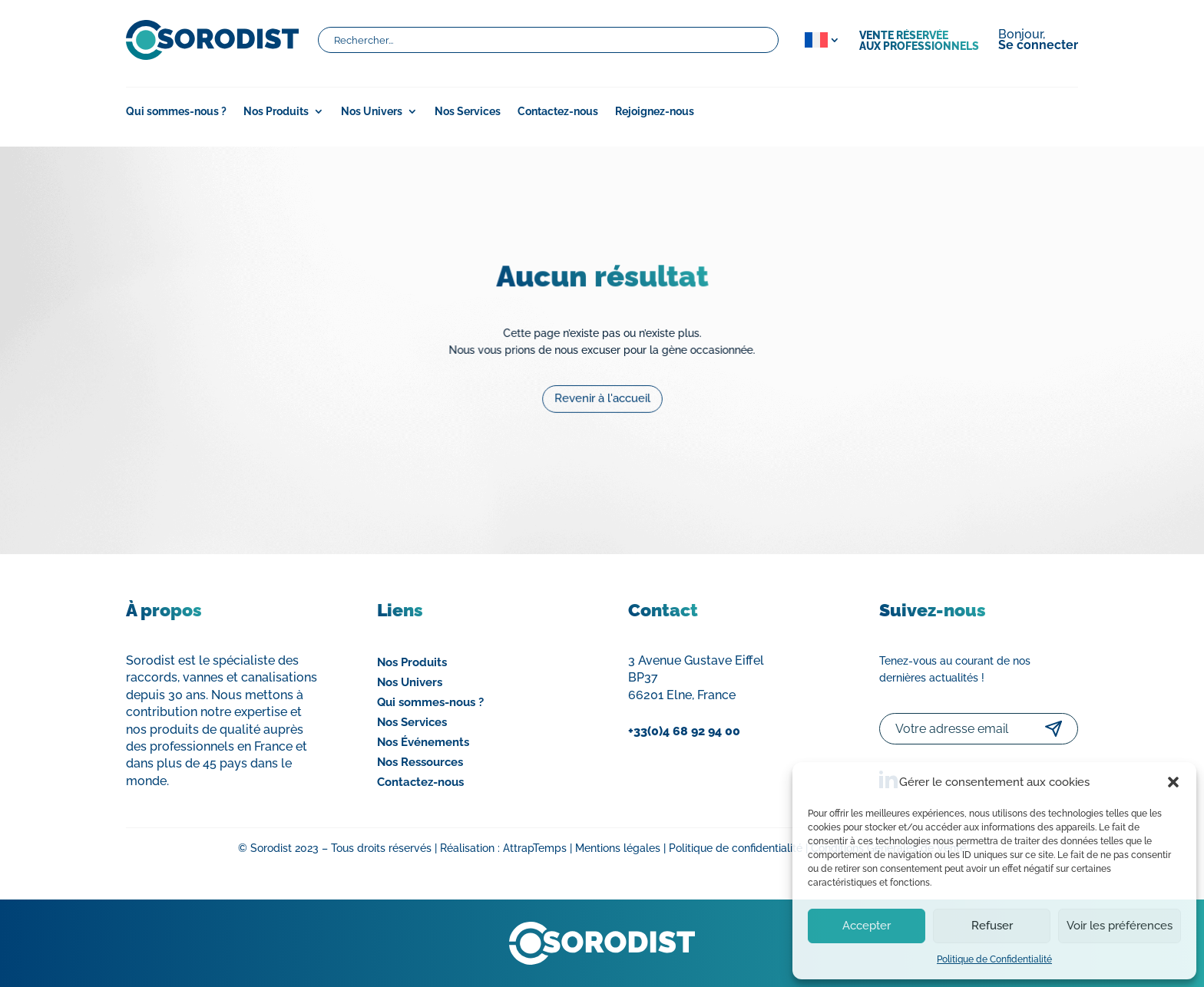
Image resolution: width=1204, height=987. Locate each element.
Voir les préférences (1120, 926)
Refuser (992, 926)
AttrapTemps (535, 848)
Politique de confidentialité (735, 848)
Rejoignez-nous (654, 111)
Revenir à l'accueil (602, 393)
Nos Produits (276, 111)
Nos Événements (423, 742)
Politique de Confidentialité (994, 959)
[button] (1173, 782)
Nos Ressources (420, 762)
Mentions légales (617, 848)
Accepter (866, 926)
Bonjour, (1038, 40)
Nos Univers (371, 111)
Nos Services (468, 111)
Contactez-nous (558, 111)
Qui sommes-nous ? (176, 111)
